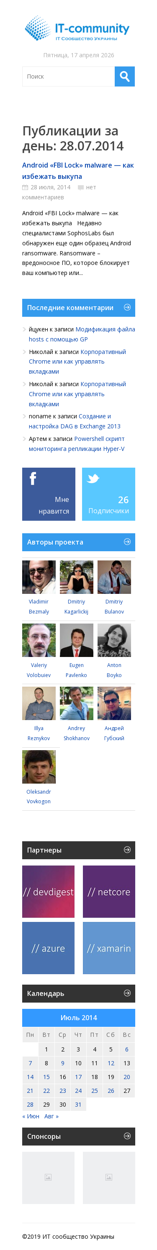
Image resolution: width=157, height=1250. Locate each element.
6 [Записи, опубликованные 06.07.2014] (127, 1049)
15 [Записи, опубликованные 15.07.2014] (46, 1077)
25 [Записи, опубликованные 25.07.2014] (94, 1091)
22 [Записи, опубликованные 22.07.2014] (46, 1091)
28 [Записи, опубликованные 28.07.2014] (30, 1104)
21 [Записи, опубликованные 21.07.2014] (30, 1091)
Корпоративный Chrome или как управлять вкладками (77, 362)
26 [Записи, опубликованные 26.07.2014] (111, 1091)
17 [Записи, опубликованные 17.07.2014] (78, 1077)
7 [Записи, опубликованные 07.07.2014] (30, 1063)
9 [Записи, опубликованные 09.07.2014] (62, 1063)
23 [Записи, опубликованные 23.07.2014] (62, 1091)
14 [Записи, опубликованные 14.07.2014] (30, 1077)
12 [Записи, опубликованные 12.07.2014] (111, 1063)
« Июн (30, 1116)
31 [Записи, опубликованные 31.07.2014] (78, 1104)
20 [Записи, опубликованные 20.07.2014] (127, 1077)
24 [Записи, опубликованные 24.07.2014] (78, 1091)
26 (123, 499)
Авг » (51, 1116)
